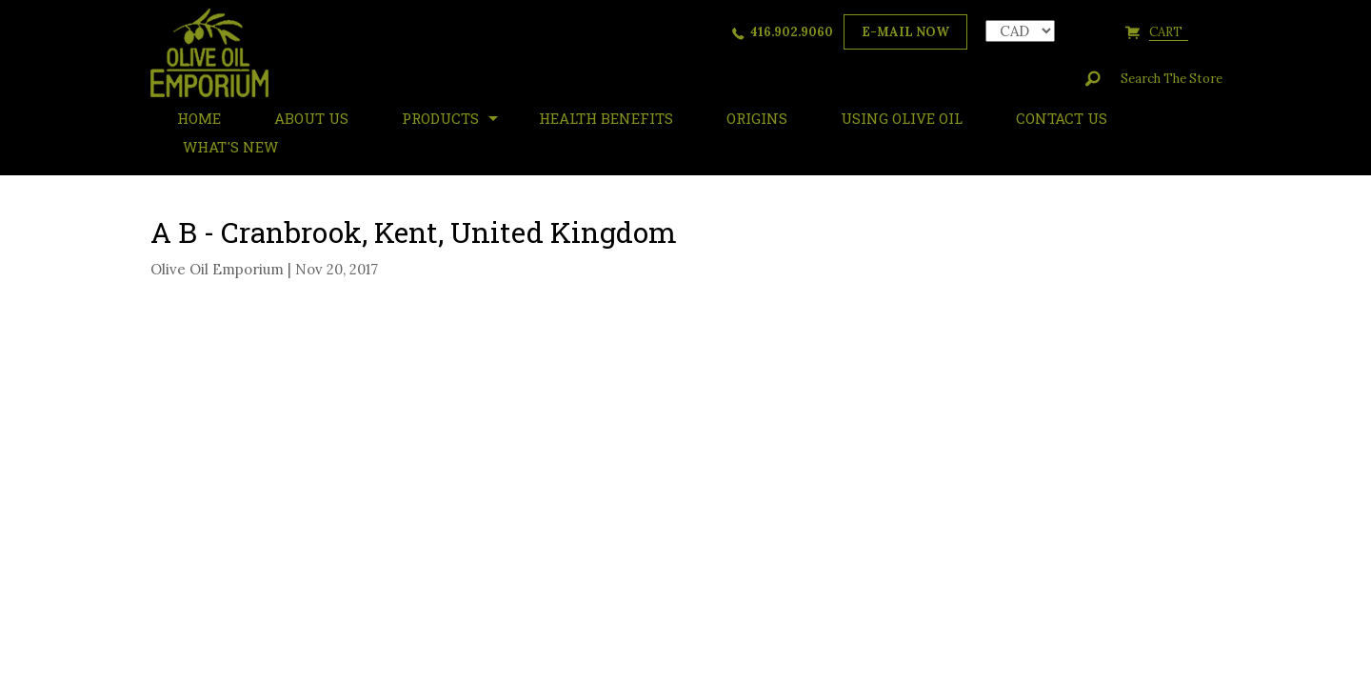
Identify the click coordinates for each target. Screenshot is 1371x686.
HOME (199, 118)
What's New (230, 146)
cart (1168, 32)
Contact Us (1061, 118)
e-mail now (905, 32)
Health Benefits (606, 118)
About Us (311, 118)
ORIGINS (756, 118)
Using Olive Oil (902, 118)
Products (440, 118)
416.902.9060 (791, 32)
